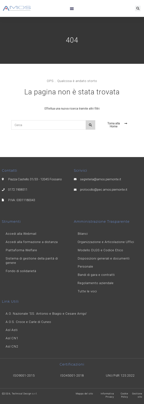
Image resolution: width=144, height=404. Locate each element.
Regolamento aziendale (96, 283)
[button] (72, 8)
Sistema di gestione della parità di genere (32, 261)
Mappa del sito (84, 393)
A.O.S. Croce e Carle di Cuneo (28, 322)
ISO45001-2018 (72, 375)
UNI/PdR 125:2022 (120, 375)
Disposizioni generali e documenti (104, 258)
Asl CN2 (12, 346)
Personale (85, 266)
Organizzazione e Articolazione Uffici (106, 242)
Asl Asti (12, 330)
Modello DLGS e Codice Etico (100, 250)
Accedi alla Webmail (21, 233)
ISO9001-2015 (24, 375)
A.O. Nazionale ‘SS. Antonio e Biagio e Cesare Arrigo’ (46, 313)
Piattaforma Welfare (21, 250)
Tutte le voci (87, 291)
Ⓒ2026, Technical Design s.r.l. (20, 393)
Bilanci (83, 233)
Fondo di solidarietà (21, 271)
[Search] (90, 124)
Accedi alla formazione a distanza (32, 242)
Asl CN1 (12, 338)
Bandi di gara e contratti (96, 275)
